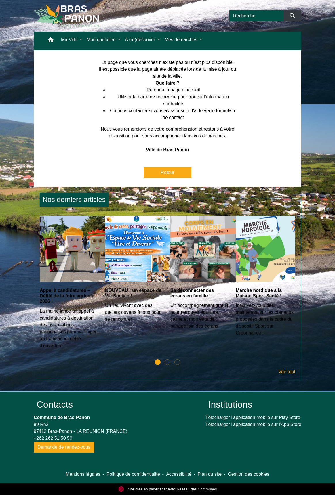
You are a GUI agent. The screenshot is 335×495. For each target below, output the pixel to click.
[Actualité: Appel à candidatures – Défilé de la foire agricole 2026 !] (69, 285)
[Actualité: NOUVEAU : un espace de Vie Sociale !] (135, 272)
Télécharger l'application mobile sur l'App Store (253, 424)
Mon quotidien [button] (102, 39)
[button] (51, 41)
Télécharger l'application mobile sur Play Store (252, 417)
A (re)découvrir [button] (140, 39)
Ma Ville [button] (70, 39)
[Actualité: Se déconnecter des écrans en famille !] (200, 275)
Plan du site (209, 474)
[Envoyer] (292, 15)
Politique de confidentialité (133, 474)
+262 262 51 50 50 (53, 438)
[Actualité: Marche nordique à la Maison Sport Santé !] (265, 279)
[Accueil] (66, 16)
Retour (167, 172)
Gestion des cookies (248, 474)
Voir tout (286, 371)
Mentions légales (83, 474)
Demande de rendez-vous (63, 447)
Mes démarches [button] (182, 39)
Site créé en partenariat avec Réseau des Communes (167, 489)
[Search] (256, 15)
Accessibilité (178, 474)
